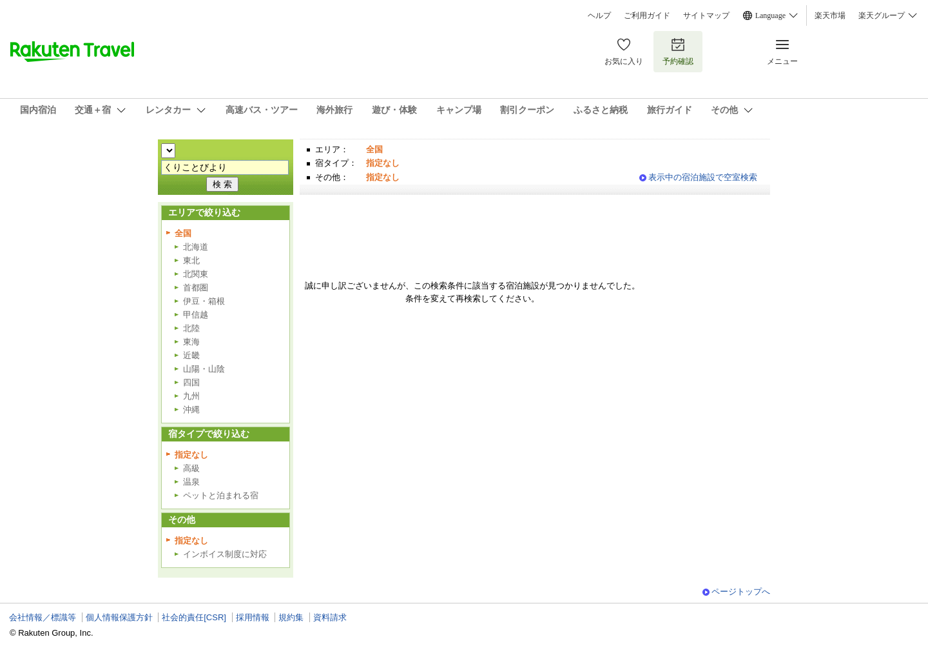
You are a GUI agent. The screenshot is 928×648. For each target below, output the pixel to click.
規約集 (291, 617)
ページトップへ (740, 591)
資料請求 (330, 617)
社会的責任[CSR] (194, 617)
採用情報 (252, 617)
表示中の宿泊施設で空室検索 (702, 177)
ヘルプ (599, 15)
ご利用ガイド (647, 15)
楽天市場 (830, 15)
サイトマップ (706, 15)
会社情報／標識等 (42, 617)
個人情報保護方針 (119, 617)
